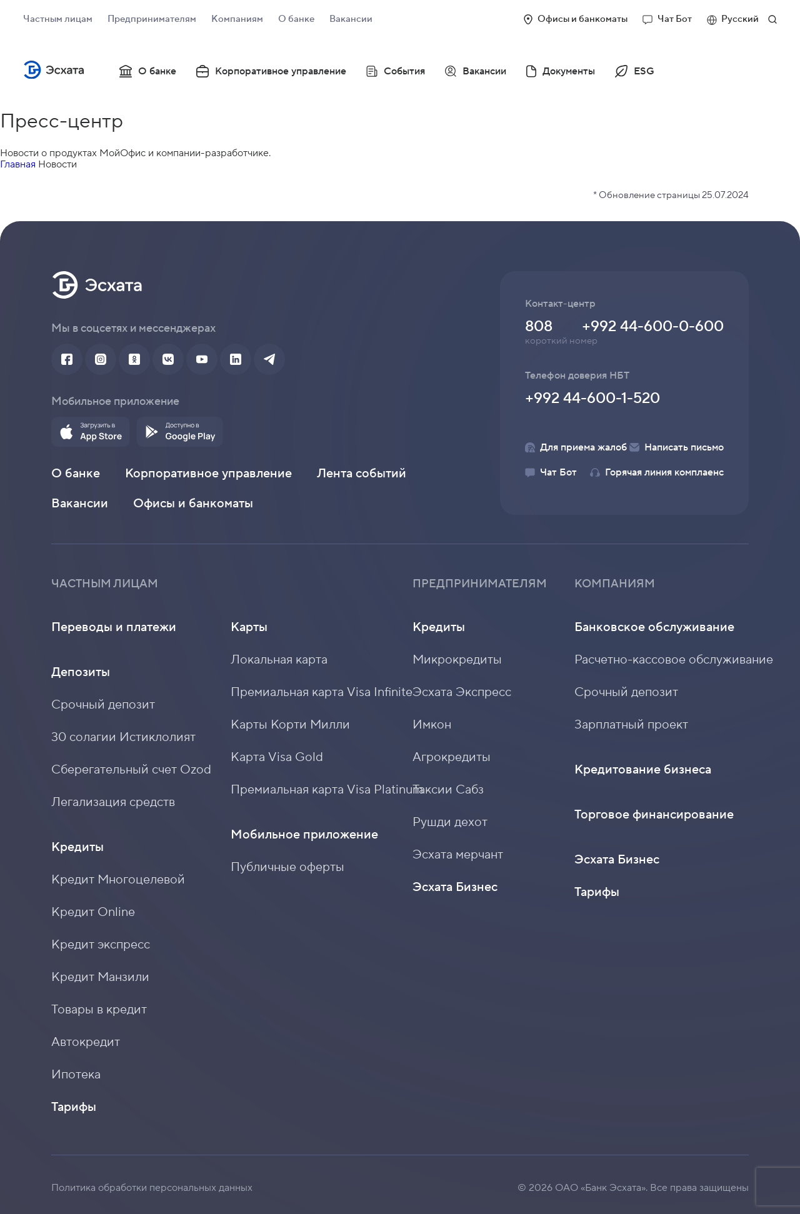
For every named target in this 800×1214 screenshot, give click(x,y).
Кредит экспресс (100, 945)
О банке (296, 19)
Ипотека (76, 1075)
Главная (18, 164)
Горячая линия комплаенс (657, 472)
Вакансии (350, 19)
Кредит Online (93, 912)
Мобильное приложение (304, 835)
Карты (249, 627)
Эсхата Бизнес (455, 887)
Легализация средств (113, 802)
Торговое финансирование (654, 815)
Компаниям (237, 19)
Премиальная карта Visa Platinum (327, 790)
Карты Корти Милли (290, 725)
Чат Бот (667, 19)
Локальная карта (279, 660)
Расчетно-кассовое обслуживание (673, 660)
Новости (57, 164)
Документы (560, 71)
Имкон (431, 725)
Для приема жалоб (576, 447)
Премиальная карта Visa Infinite (321, 692)
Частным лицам (57, 19)
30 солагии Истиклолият (123, 737)
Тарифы (73, 1107)
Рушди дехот (450, 822)
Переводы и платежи (113, 627)
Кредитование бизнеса (642, 770)
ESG (634, 71)
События (395, 71)
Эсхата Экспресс (461, 692)
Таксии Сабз (448, 790)
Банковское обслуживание (654, 627)
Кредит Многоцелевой (118, 880)
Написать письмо (676, 447)
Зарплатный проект (631, 725)
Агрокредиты (451, 757)
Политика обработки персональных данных (151, 1188)
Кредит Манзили (100, 977)
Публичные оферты (287, 867)
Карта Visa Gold (277, 757)
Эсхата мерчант (457, 855)
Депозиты (80, 672)
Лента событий (361, 473)
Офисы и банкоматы (576, 19)
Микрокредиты (457, 660)
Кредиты (77, 847)
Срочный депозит (103, 705)
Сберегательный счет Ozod (131, 770)
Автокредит (85, 1042)
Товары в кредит (99, 1010)
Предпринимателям (152, 19)
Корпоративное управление (271, 71)
